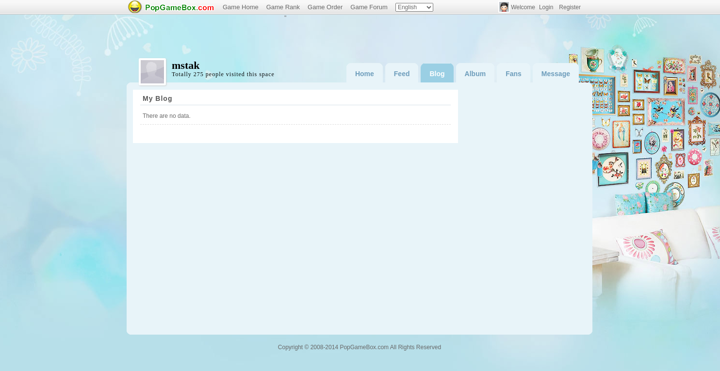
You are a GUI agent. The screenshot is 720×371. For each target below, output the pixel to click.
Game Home (241, 7)
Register (570, 7)
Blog (436, 74)
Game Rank (283, 7)
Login (546, 7)
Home (364, 74)
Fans (514, 74)
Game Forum (369, 7)
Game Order (325, 7)
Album (475, 74)
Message (555, 74)
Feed (402, 74)
